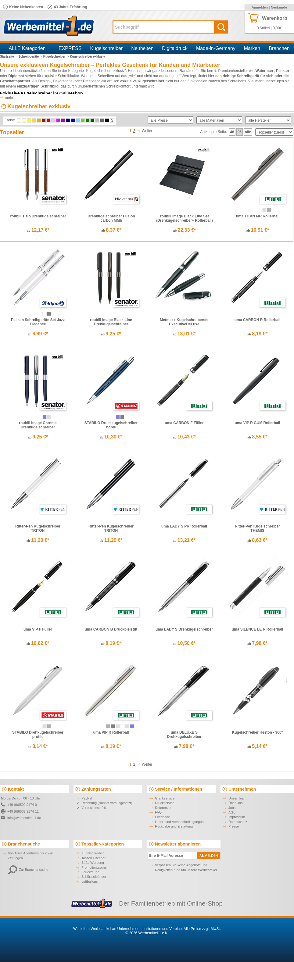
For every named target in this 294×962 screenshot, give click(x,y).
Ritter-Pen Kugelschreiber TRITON (37, 528)
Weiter (147, 131)
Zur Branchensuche (28, 869)
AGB (231, 812)
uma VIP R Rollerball (111, 732)
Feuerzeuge (90, 872)
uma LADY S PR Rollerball (184, 526)
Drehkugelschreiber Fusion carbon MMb (111, 218)
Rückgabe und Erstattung (174, 826)
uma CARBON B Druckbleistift (111, 629)
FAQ (158, 812)
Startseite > (8, 56)
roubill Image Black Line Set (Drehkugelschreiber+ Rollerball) (184, 218)
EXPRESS (70, 48)
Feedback (162, 817)
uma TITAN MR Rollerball (257, 216)
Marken (252, 48)
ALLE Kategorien (27, 48)
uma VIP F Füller (37, 629)
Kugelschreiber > (56, 56)
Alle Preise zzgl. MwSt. (202, 929)
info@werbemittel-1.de (24, 818)
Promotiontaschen (95, 867)
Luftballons (89, 881)
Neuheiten (142, 48)
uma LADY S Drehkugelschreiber (184, 629)
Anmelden (260, 7)
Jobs (231, 808)
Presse (233, 826)
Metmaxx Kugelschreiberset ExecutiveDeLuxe (184, 322)
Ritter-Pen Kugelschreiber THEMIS (257, 528)
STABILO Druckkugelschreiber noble (111, 425)
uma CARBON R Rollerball (258, 320)
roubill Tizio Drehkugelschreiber (38, 216)
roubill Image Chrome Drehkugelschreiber (37, 425)
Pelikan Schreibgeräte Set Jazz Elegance (38, 322)
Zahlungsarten (96, 789)
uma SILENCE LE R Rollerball (257, 629)
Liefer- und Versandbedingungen (179, 822)
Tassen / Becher (93, 858)
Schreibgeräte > (30, 56)
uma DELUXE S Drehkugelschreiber (184, 734)
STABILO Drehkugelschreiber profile (37, 734)
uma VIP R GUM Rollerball (257, 423)
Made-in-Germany (215, 48)
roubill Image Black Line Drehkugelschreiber (111, 322)
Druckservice (164, 803)
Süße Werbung (92, 862)
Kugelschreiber (106, 48)
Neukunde (279, 7)
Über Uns (235, 803)
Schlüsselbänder (93, 876)
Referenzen (163, 808)
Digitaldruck (175, 48)
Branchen (279, 48)
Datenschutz (237, 822)
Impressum (236, 817)
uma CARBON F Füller (184, 423)
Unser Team (237, 798)
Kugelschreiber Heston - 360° (257, 732)
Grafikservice (164, 798)
